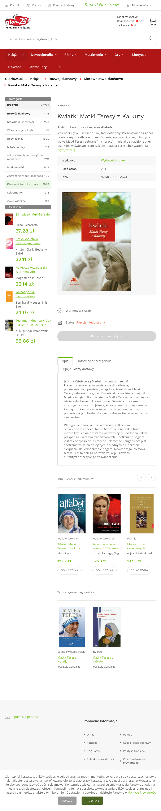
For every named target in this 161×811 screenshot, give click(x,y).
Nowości (15, 67)
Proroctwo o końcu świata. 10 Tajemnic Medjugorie (106, 548)
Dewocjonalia (42, 55)
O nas (90, 734)
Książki (13, 55)
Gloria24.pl (14, 79)
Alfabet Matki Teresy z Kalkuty (68, 546)
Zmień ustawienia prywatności (134, 761)
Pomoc (127, 734)
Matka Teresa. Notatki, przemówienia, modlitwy (67, 663)
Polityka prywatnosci (100, 759)
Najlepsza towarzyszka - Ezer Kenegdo (32, 269)
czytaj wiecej (66, 150)
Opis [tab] (65, 361)
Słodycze (139, 55)
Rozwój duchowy (63, 79)
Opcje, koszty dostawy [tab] (78, 369)
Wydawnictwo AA (113, 160)
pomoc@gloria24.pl (27, 717)
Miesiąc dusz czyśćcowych (136, 546)
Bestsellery (38, 67)
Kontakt (92, 742)
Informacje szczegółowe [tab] (95, 361)
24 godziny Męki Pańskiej (33, 214)
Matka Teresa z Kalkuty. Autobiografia (103, 661)
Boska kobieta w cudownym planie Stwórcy (28, 243)
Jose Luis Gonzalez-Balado (91, 127)
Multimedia (94, 55)
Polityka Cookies (134, 751)
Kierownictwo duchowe (103, 79)
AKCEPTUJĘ (92, 800)
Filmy (68, 55)
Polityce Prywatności (142, 792)
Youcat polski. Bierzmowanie (25, 294)
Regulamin (94, 751)
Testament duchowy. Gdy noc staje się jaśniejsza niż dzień (33, 324)
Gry (117, 55)
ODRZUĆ (67, 800)
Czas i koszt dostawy (137, 742)
